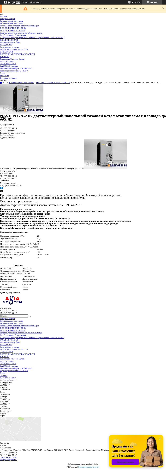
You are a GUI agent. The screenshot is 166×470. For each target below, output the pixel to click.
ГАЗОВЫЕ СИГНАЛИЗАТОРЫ (14, 49)
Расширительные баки (10, 42)
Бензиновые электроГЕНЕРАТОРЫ (16, 68)
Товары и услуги (7, 18)
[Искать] (29, 316)
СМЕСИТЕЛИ (6, 52)
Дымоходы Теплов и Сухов (12, 59)
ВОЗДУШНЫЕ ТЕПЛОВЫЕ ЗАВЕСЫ (17, 54)
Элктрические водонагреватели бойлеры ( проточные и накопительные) (32, 37)
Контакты (4, 75)
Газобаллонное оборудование (13, 35)
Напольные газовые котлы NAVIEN (53, 83)
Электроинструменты (9, 47)
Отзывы (3, 375)
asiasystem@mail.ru (8, 459)
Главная (3, 16)
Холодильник (6, 44)
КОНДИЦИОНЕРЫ (9, 40)
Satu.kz (95, 464)
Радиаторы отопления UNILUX (14, 71)
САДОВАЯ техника (9, 66)
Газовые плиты (6, 61)
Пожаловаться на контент (88, 467)
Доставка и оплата (8, 78)
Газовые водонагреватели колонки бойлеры (19, 25)
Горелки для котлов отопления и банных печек (21, 33)
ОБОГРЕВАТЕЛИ (8, 63)
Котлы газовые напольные (11, 23)
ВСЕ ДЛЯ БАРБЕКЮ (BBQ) (13, 28)
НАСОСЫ (4, 56)
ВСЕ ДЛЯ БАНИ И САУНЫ (12, 30)
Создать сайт (27, 2)
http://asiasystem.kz (8, 457)
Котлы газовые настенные (11, 21)
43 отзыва (136, 2)
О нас (2, 73)
